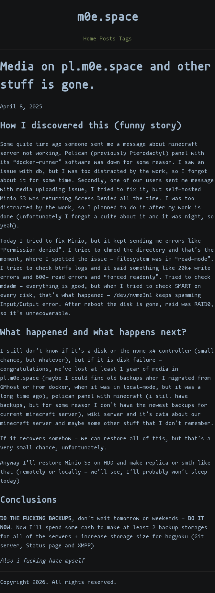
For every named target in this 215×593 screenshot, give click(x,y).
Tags (125, 38)
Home (89, 38)
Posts (107, 38)
